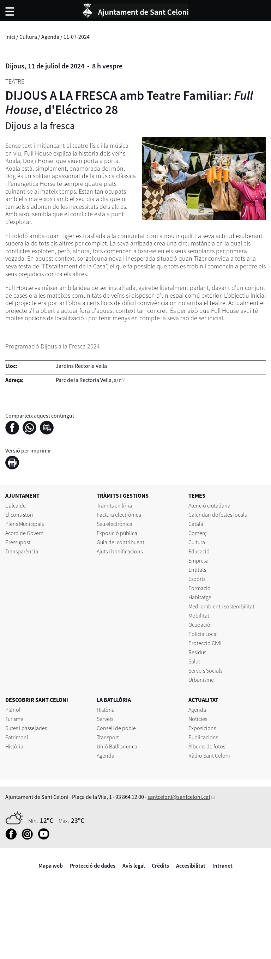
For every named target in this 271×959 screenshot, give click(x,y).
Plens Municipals (24, 523)
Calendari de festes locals (217, 514)
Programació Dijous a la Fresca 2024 (52, 346)
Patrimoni (16, 737)
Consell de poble (116, 728)
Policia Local (203, 633)
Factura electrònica (119, 514)
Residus (197, 652)
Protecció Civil (205, 643)
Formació (199, 587)
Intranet (222, 865)
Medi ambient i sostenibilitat (221, 606)
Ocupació (199, 624)
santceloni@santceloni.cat (178, 796)
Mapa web (50, 865)
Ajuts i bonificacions (120, 551)
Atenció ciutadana (209, 505)
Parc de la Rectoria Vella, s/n (89, 379)
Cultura (28, 36)
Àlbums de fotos (206, 746)
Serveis (105, 718)
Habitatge (199, 597)
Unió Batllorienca (117, 746)
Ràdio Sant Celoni (209, 755)
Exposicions (202, 728)
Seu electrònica (114, 523)
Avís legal (133, 865)
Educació (199, 551)
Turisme (14, 718)
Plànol (12, 709)
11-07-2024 (77, 36)
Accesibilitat (190, 865)
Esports (196, 578)
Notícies (197, 718)
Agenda (50, 36)
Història (14, 746)
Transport (108, 737)
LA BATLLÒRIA (114, 699)
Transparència (21, 551)
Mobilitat (198, 615)
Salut (194, 661)
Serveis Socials (205, 670)
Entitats (197, 569)
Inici (10, 36)
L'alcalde (15, 505)
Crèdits (160, 865)
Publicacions (203, 737)
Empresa (198, 560)
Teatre (14, 81)
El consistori (19, 514)
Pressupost (17, 542)
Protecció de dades (92, 865)
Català (195, 523)
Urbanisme (201, 679)
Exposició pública (117, 532)
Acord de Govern (24, 532)
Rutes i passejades (26, 728)
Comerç (197, 532)
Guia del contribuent (120, 542)
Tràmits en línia (114, 505)
